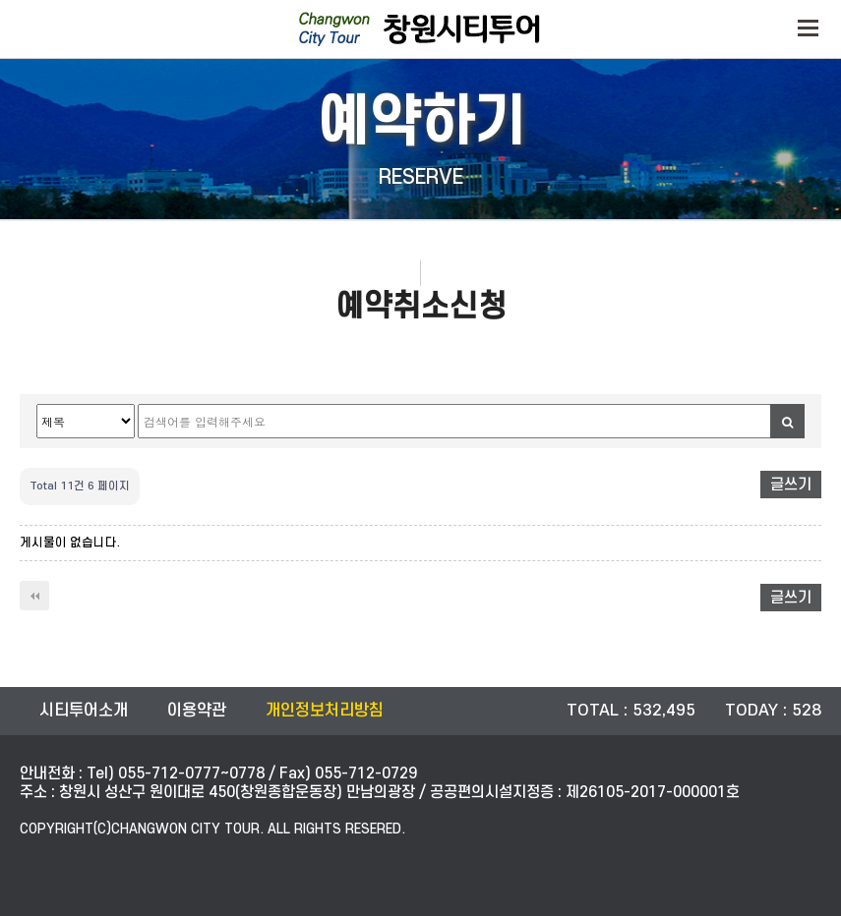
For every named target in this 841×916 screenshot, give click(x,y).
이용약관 (196, 710)
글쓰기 (790, 484)
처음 (34, 595)
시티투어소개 (83, 710)
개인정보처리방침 (325, 710)
